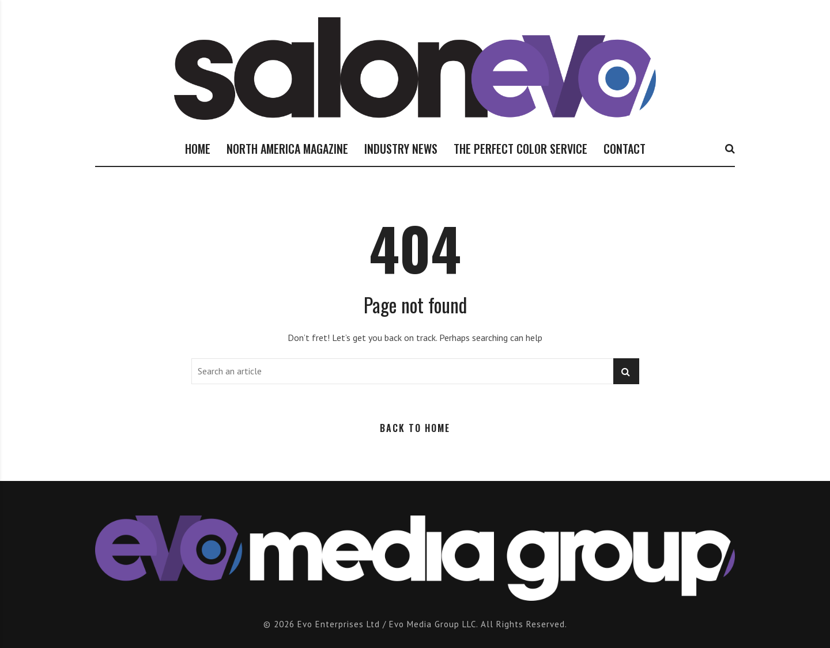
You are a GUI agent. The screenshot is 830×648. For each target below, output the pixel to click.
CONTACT (624, 148)
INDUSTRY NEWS (400, 148)
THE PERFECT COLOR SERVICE (520, 148)
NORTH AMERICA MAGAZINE (287, 148)
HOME (197, 148)
